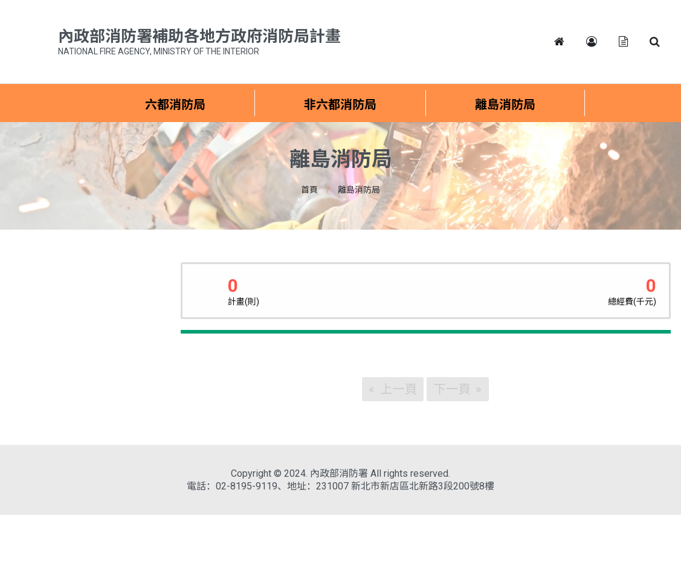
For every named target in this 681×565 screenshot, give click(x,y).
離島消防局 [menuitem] (505, 104)
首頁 (309, 190)
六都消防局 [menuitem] (175, 104)
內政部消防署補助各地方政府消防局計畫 (199, 43)
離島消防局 (359, 190)
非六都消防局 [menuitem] (340, 104)
